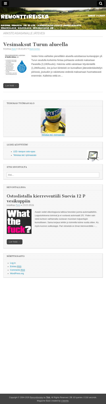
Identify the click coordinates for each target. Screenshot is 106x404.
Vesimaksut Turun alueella (35, 44)
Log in (13, 263)
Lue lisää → (11, 85)
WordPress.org (17, 273)
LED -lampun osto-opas (24, 151)
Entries (15, 266)
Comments (17, 270)
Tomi (14, 49)
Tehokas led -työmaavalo (53, 122)
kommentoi (35, 49)
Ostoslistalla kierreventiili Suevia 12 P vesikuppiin (46, 198)
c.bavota (64, 401)
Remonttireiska (36, 397)
